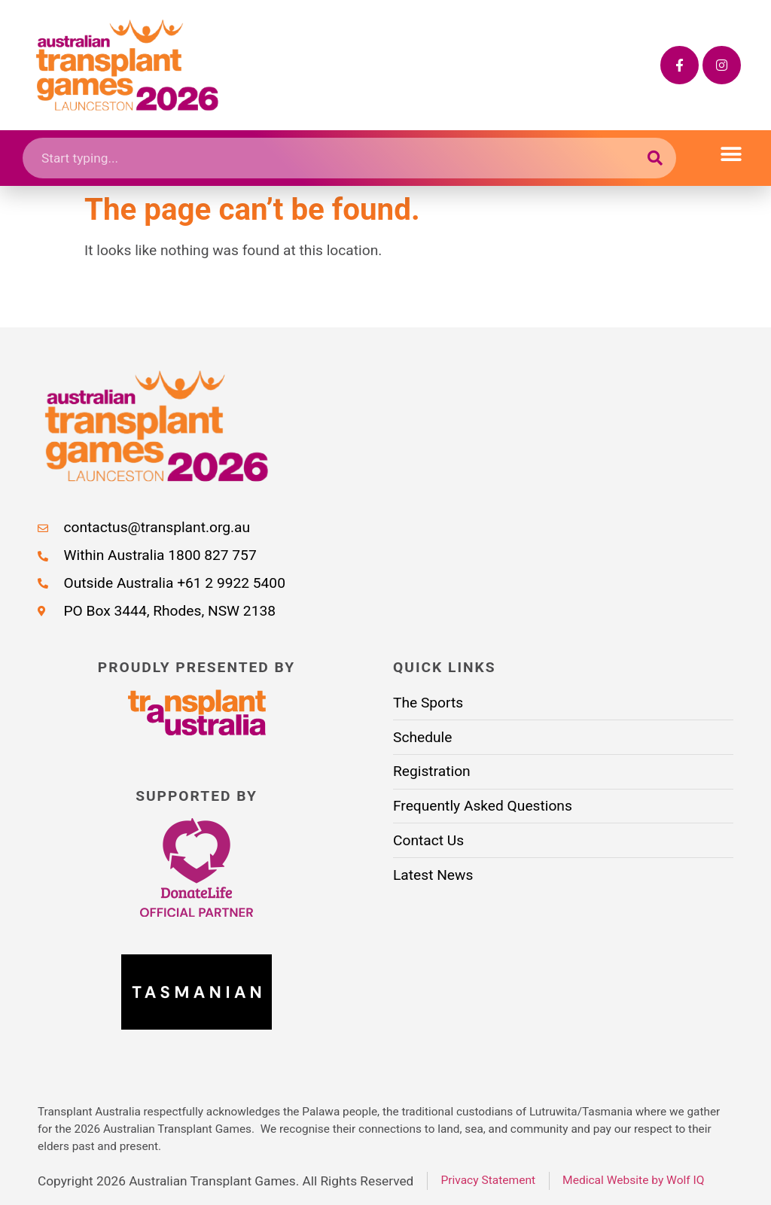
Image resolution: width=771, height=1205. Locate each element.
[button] (731, 155)
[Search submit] (655, 158)
